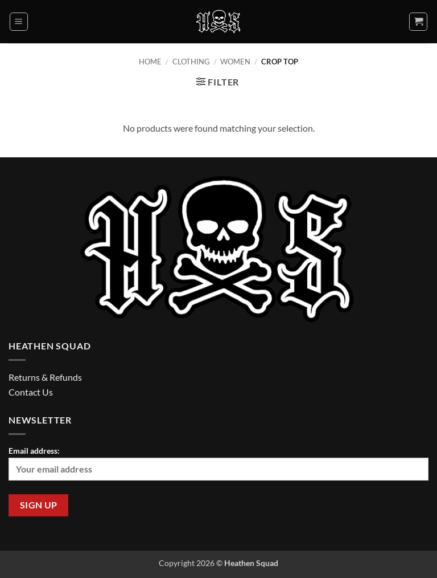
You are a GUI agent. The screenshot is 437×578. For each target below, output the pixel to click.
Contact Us (31, 391)
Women (235, 61)
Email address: (218, 463)
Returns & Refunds (45, 377)
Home (150, 61)
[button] (19, 22)
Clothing (191, 61)
